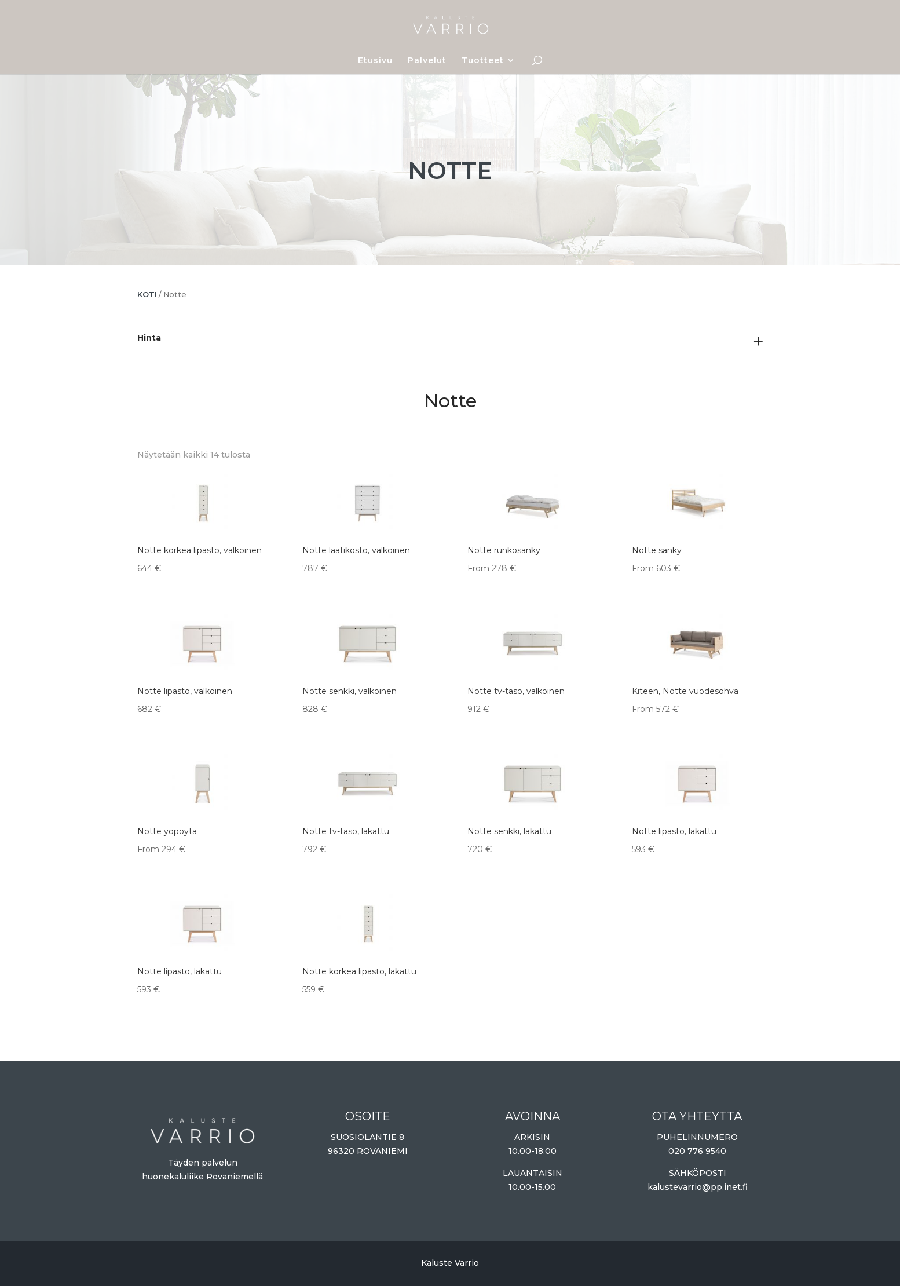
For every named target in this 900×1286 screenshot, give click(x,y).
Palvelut (427, 60)
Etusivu (375, 60)
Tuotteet (483, 60)
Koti (147, 294)
